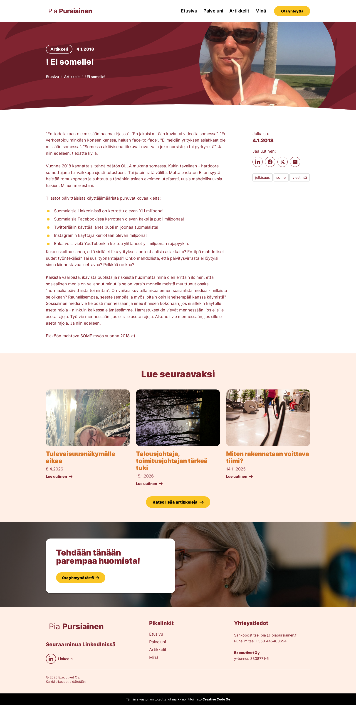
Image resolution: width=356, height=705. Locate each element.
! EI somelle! (95, 76)
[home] (70, 11)
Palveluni (213, 11)
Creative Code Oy (216, 699)
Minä (260, 11)
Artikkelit (239, 11)
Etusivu (189, 11)
